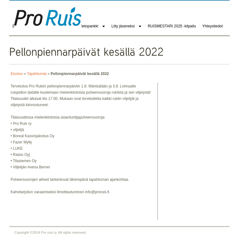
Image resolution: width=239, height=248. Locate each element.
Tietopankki (88, 26)
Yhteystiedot (212, 26)
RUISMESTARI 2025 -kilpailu (172, 26)
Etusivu (17, 74)
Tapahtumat (36, 74)
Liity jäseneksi (123, 26)
